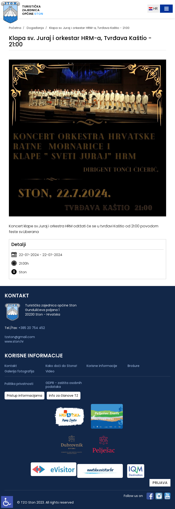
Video (50, 371)
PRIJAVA (160, 482)
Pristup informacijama (24, 396)
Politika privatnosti (19, 384)
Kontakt (11, 366)
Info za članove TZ (63, 396)
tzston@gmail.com (20, 337)
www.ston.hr (14, 341)
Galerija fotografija (19, 371)
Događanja (35, 28)
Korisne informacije (102, 366)
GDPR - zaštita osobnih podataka (64, 385)
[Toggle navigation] (166, 9)
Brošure (133, 366)
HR (153, 8)
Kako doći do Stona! (61, 366)
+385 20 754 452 (31, 328)
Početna (15, 28)
